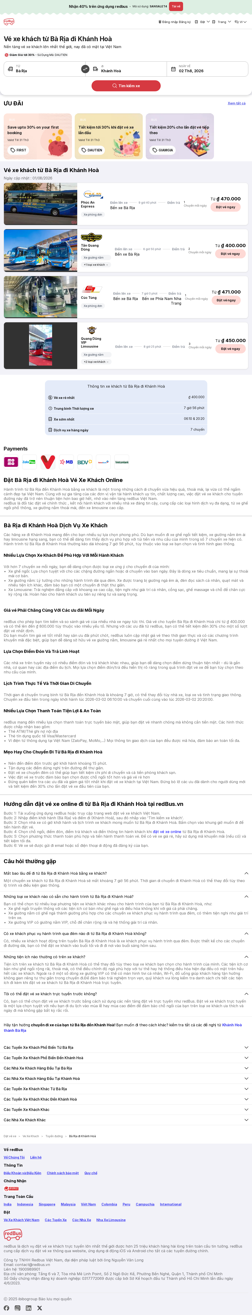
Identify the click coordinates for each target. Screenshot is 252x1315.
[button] (187, 69)
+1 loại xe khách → (96, 264)
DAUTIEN (91, 150)
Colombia (109, 1204)
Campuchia (145, 1204)
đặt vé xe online (167, 831)
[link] (38, 136)
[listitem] (12, 120)
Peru (126, 1204)
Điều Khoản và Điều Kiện (22, 1173)
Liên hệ (36, 1157)
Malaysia (68, 1204)
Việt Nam (88, 1204)
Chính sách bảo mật (63, 1173)
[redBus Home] (9, 22)
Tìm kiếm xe (126, 86)
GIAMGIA (162, 150)
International (170, 1204)
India (8, 1204)
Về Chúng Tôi (14, 1157)
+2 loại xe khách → (96, 361)
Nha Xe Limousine (110, 1220)
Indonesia (25, 1204)
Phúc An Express (88, 204)
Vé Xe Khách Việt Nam (21, 1220)
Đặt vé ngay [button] (225, 207)
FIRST (18, 150)
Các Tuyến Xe (56, 1220)
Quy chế (90, 1173)
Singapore (47, 1204)
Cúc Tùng (89, 298)
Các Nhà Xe (81, 1220)
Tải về (176, 6)
